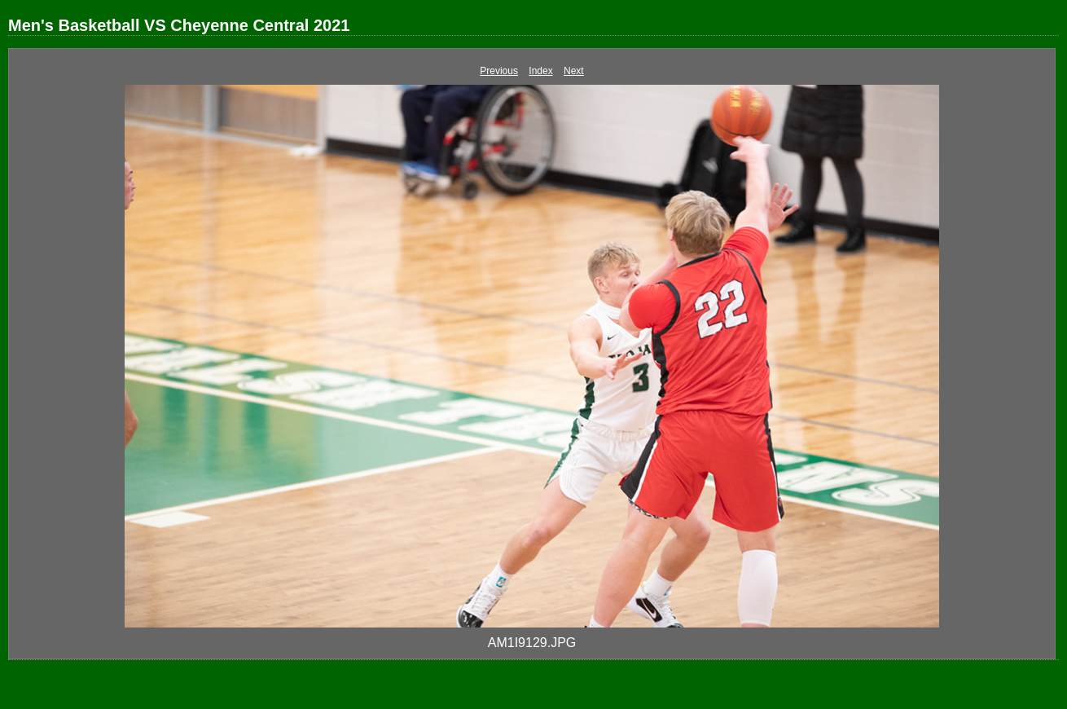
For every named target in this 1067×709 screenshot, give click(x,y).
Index (540, 71)
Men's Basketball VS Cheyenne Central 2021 (178, 25)
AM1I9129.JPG (532, 643)
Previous (499, 71)
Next (574, 71)
